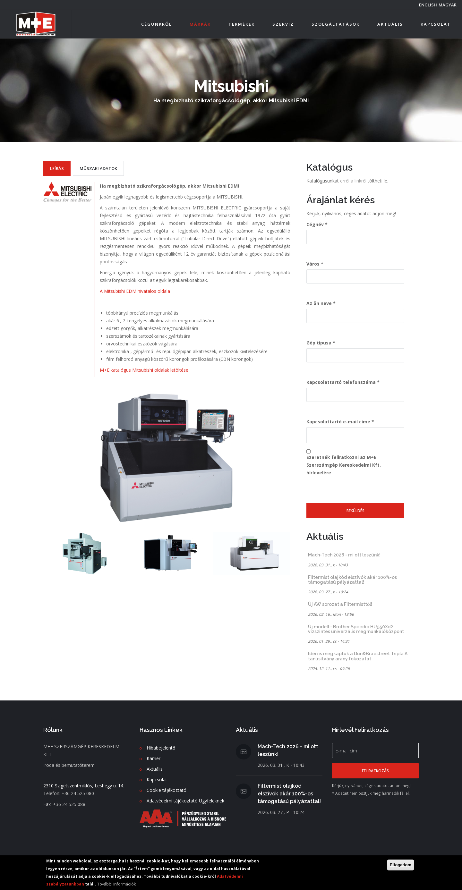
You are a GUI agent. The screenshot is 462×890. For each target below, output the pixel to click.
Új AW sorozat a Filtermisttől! (340, 604)
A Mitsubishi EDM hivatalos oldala (135, 291)
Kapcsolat (436, 24)
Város (313, 264)
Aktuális (390, 24)
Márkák (200, 24)
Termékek (241, 24)
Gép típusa (318, 343)
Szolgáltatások (336, 24)
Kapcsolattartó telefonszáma (341, 382)
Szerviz (283, 24)
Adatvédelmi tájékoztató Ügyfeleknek (185, 801)
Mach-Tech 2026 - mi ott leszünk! (344, 554)
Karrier (153, 758)
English (428, 5)
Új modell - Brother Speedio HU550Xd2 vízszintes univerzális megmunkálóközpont (356, 629)
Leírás (57, 168)
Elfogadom (400, 864)
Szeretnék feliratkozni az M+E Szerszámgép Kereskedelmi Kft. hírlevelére (343, 465)
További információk (116, 884)
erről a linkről (354, 181)
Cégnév (315, 224)
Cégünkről (156, 24)
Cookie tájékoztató (166, 790)
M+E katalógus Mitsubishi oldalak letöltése (144, 370)
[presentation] (355, 490)
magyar (448, 5)
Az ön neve (319, 303)
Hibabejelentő (161, 748)
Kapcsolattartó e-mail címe (338, 422)
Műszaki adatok (98, 168)
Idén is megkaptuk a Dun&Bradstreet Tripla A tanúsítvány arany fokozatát (357, 656)
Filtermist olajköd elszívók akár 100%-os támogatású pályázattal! (352, 580)
